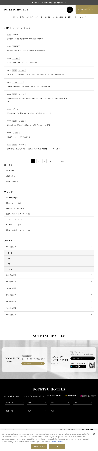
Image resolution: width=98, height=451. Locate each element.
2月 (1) (10, 264)
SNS (69, 17)
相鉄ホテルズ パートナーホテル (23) (18, 230)
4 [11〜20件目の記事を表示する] (50, 161)
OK (57, 447)
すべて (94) (10, 170)
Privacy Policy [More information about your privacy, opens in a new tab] (57, 442)
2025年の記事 (11, 275)
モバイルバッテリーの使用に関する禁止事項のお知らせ (49, 3)
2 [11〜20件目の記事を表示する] (38, 161)
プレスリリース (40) (12, 181)
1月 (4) (10, 269)
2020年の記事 (11, 308)
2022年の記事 (11, 295)
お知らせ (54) (10, 176)
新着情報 (47, 17)
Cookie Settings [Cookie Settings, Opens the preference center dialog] (39, 447)
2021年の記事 (11, 302)
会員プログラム (77, 358)
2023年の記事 (11, 288)
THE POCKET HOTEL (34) (14, 219)
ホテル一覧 (38, 17)
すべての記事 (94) (12, 198)
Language (80, 17)
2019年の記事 (11, 315)
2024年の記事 (11, 282)
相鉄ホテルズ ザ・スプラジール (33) (18, 214)
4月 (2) (10, 253)
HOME (15, 17)
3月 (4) (10, 258)
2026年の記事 (11, 247)
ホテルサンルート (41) (13, 225)
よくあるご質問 (58, 17)
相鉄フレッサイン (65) (13, 203)
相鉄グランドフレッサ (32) (15, 208)
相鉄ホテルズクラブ (26, 17)
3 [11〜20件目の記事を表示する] (44, 161)
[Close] (94, 435)
